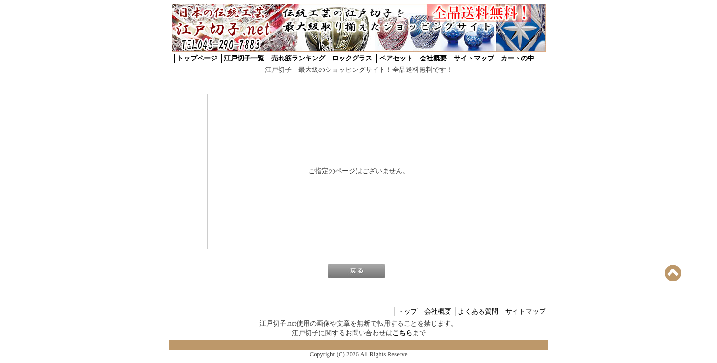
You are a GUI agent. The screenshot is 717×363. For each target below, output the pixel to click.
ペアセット (396, 58)
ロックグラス (352, 58)
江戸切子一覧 (244, 58)
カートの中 (517, 58)
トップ (407, 311)
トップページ (197, 58)
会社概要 (433, 58)
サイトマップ (474, 58)
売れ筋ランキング (298, 58)
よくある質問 (478, 311)
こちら (402, 333)
